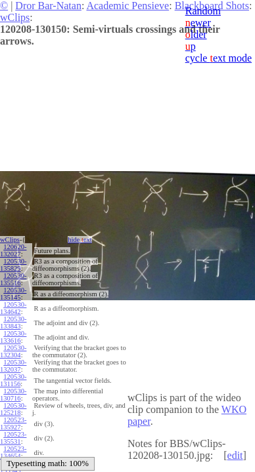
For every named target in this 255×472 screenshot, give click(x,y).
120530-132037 (13, 366)
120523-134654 (13, 452)
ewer (198, 22)
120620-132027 (13, 250)
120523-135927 (13, 423)
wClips (15, 17)
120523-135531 (13, 438)
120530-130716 (13, 394)
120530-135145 (13, 293)
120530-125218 (13, 409)
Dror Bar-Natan (48, 5)
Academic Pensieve (127, 5)
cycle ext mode (218, 58)
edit (235, 455)
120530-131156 (13, 380)
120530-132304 (13, 351)
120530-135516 (13, 279)
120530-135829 (13, 265)
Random (203, 10)
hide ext (80, 239)
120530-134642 (13, 308)
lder (196, 34)
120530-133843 (13, 322)
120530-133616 (13, 337)
